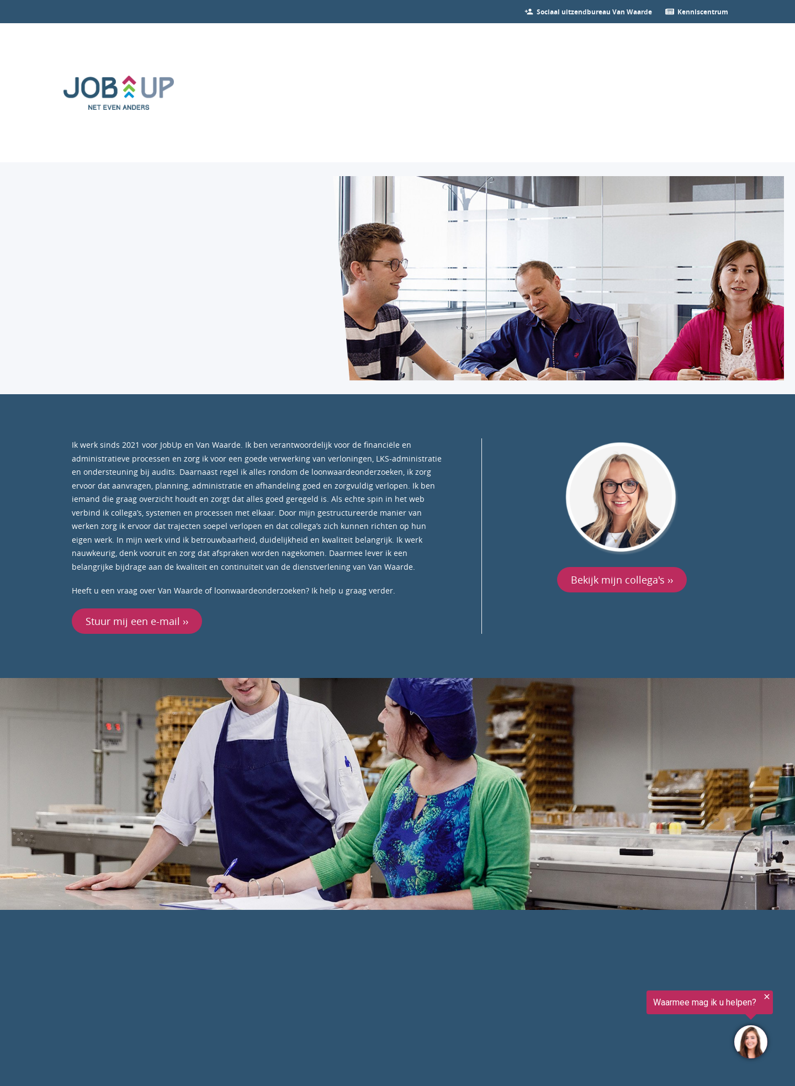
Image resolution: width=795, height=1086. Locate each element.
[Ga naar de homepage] (118, 93)
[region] (659, 1026)
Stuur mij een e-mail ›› (137, 621)
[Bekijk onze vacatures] (594, 11)
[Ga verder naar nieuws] (702, 11)
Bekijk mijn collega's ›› (622, 579)
